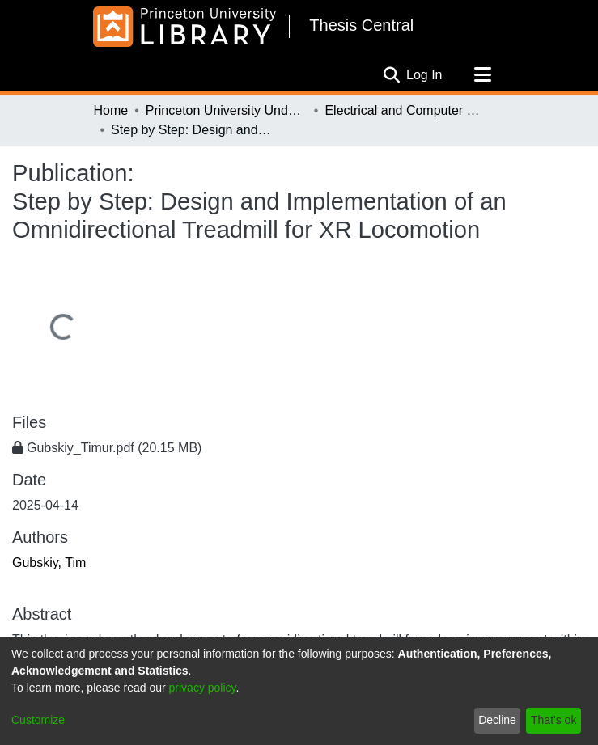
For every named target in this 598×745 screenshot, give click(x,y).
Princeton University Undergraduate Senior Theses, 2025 (226, 110)
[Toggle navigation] (483, 75)
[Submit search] (391, 75)
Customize (38, 719)
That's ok (553, 719)
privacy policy (202, 687)
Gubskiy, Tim (49, 562)
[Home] (185, 26)
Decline (497, 719)
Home (111, 110)
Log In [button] (424, 75)
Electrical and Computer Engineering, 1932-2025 (405, 110)
